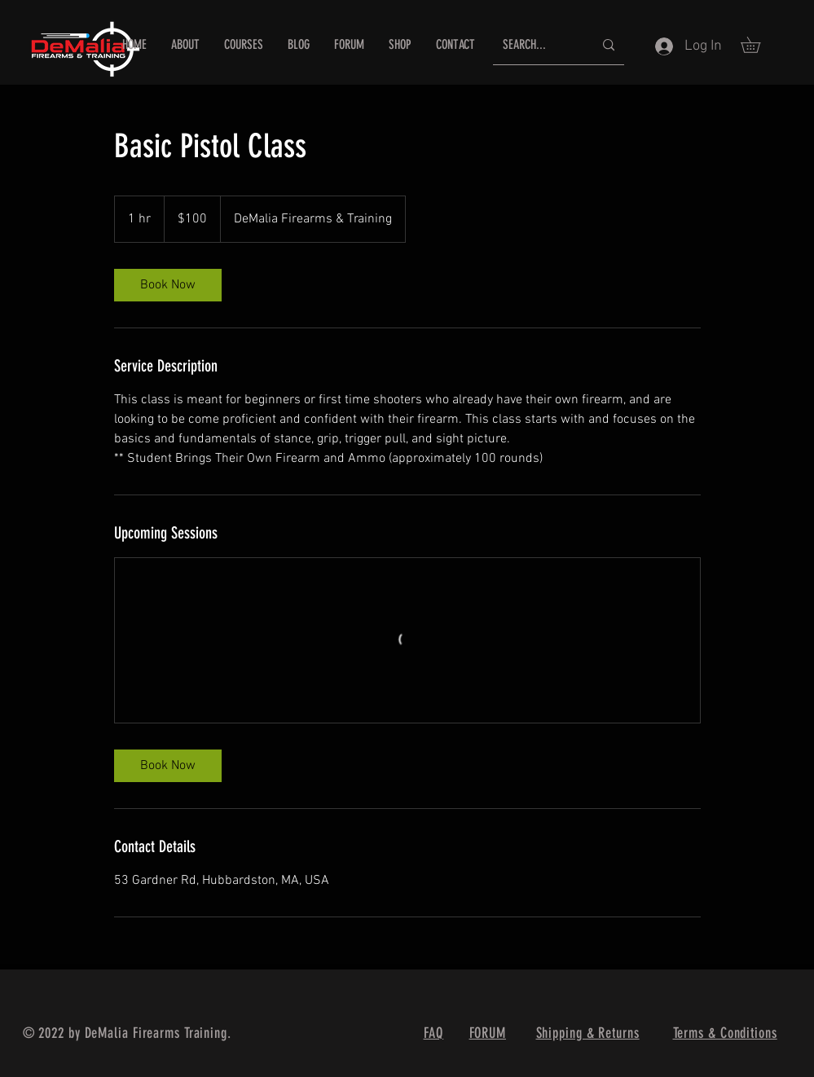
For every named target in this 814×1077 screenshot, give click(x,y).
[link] (168, 285)
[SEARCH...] (536, 45)
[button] (758, 45)
